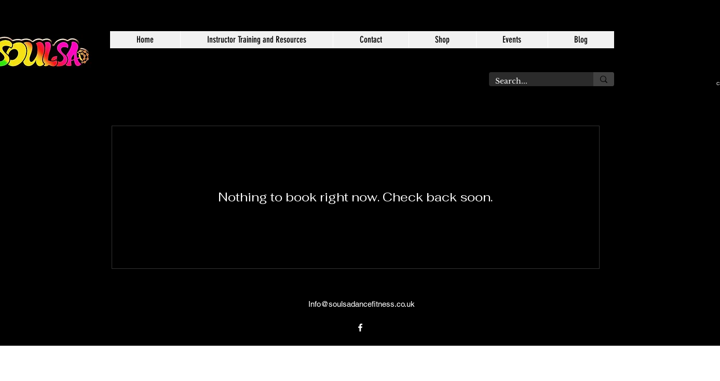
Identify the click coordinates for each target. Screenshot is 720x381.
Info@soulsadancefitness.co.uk (361, 304)
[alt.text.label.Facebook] (360, 327)
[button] (256, 39)
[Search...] (533, 81)
